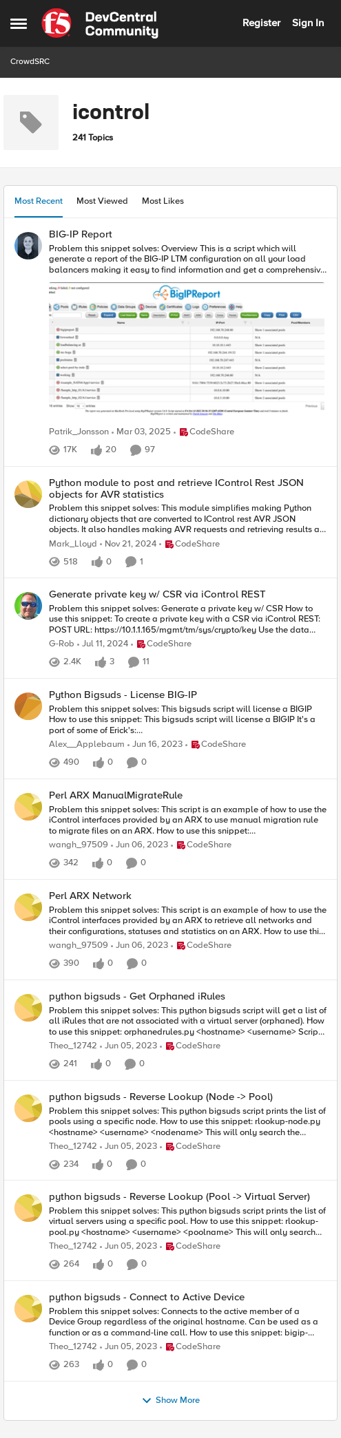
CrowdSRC (30, 61)
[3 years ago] (155, 744)
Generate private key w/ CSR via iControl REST (157, 594)
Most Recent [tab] (38, 201)
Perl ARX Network (90, 896)
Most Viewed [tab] (102, 201)
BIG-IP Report (80, 234)
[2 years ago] (102, 645)
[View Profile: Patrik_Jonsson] (28, 246)
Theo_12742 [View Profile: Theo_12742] (73, 1046)
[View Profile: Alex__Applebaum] (28, 706)
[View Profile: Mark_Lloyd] (28, 494)
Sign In (308, 23)
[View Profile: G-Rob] (28, 606)
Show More (170, 1400)
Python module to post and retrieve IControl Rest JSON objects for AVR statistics (176, 488)
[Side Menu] (18, 23)
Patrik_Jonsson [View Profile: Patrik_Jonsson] (79, 432)
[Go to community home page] (100, 23)
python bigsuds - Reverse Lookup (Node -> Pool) (161, 1097)
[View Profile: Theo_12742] (28, 1008)
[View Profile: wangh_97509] (28, 807)
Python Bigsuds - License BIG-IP (123, 695)
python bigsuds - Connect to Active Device (147, 1297)
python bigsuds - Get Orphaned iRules (137, 996)
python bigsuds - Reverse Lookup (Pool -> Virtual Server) (179, 1197)
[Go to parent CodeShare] (204, 432)
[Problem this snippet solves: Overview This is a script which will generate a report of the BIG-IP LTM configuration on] (188, 333)
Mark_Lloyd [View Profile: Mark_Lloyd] (73, 544)
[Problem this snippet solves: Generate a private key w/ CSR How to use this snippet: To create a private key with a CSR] (188, 620)
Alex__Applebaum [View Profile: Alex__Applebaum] (87, 744)
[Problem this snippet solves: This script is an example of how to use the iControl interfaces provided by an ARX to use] (188, 820)
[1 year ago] (141, 432)
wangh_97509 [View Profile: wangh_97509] (78, 845)
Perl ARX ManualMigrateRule (116, 795)
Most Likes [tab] (163, 201)
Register (261, 23)
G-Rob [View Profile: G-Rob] (61, 644)
